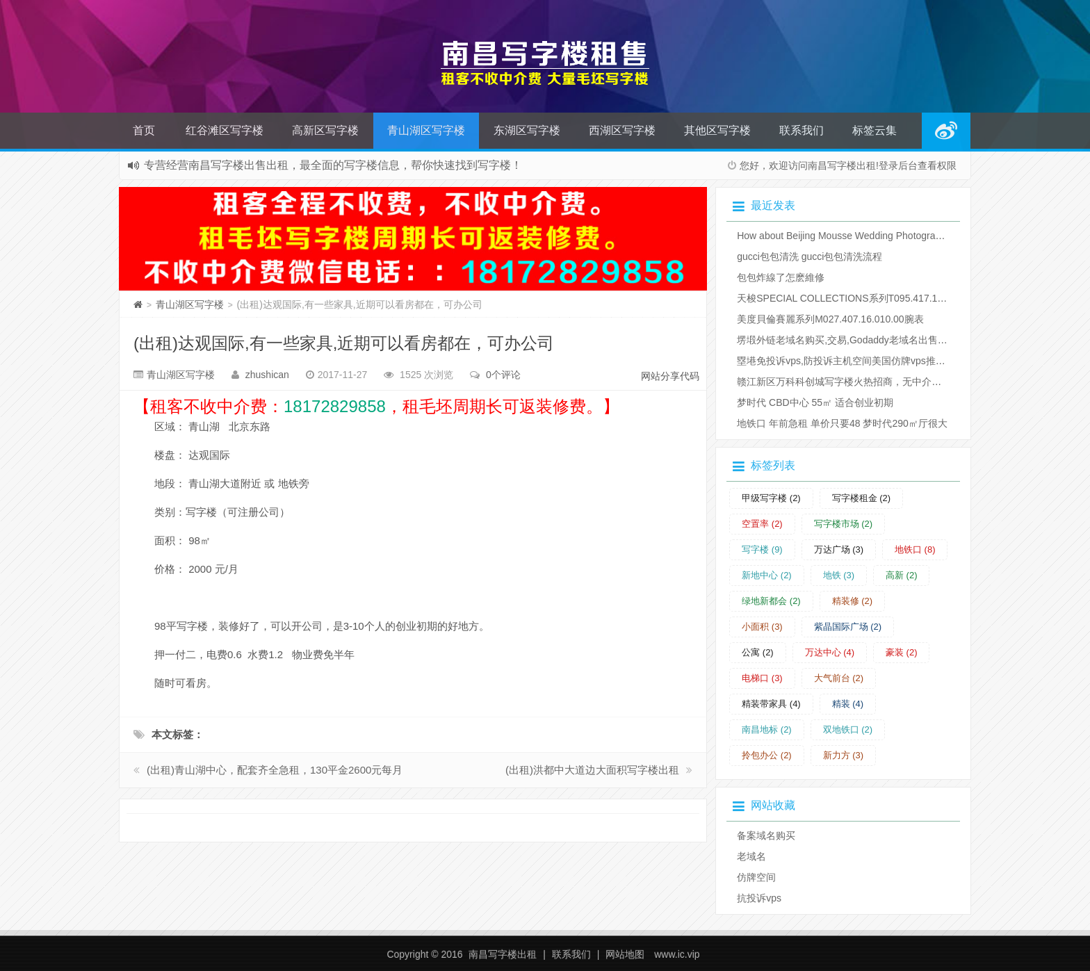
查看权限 (937, 165)
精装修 (852, 601)
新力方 (843, 755)
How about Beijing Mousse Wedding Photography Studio (859, 235)
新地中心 (767, 575)
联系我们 (801, 130)
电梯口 (762, 678)
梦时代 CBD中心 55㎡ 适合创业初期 (815, 402)
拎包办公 (767, 755)
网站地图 (624, 954)
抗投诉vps (759, 898)
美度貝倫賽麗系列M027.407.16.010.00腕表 (830, 319)
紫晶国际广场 (848, 626)
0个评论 (503, 374)
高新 (902, 575)
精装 (848, 704)
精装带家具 (771, 704)
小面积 (762, 626)
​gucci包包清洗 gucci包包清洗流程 (809, 256)
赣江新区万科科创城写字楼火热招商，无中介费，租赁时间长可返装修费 (892, 381)
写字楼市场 (843, 524)
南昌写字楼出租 (503, 954)
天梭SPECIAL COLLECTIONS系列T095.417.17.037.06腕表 (866, 298)
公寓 (758, 652)
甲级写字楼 (771, 498)
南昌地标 (767, 729)
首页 (144, 130)
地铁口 (915, 549)
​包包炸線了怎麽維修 (780, 277)
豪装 (902, 652)
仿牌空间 (756, 877)
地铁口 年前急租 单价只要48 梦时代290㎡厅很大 (842, 423)
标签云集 (874, 130)
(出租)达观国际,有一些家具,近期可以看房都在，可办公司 (343, 343)
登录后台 (898, 165)
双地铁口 (848, 729)
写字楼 (762, 549)
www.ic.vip (676, 954)
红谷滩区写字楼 (224, 130)
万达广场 (839, 549)
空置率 (762, 524)
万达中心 (830, 652)
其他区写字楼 (717, 130)
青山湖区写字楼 (426, 130)
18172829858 (335, 406)
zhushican (267, 374)
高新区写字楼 (325, 130)
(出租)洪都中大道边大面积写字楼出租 (592, 770)
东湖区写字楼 (527, 130)
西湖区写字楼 (622, 130)
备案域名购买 (766, 835)
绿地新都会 (771, 601)
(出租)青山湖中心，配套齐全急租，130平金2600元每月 (274, 770)
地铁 (839, 575)
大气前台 (839, 678)
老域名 (751, 856)
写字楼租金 (861, 498)
